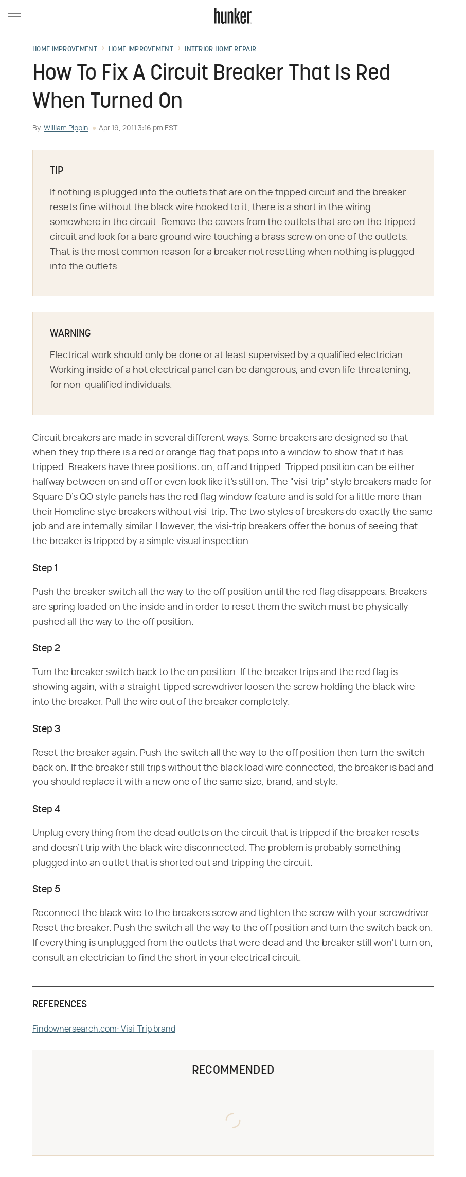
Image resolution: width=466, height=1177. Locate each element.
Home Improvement (64, 49)
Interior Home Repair (220, 49)
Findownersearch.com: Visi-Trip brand (103, 1029)
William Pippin (66, 128)
